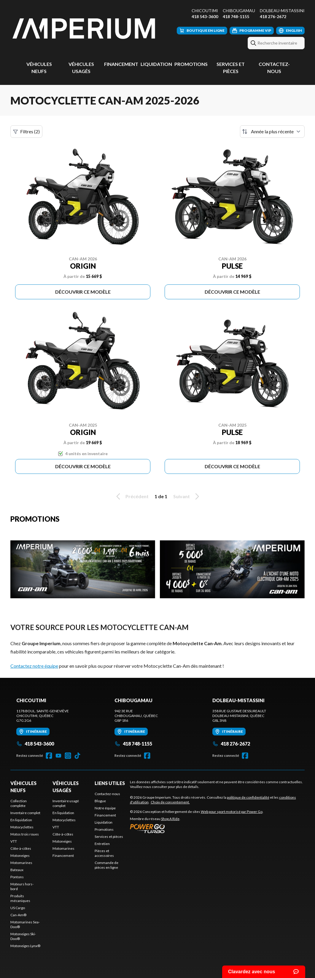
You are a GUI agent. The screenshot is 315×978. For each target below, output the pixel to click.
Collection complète (18, 803)
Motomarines (21, 862)
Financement (121, 64)
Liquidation (156, 64)
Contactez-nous (107, 794)
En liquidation (21, 820)
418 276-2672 (273, 16)
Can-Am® (18, 915)
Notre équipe (105, 808)
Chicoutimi (205, 10)
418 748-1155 (236, 16)
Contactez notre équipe (34, 666)
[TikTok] (77, 755)
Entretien (102, 843)
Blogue (100, 801)
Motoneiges (20, 855)
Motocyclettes (22, 827)
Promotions (191, 64)
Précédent (131, 496)
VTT (13, 841)
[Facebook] (48, 755)
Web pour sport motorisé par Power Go (231, 811)
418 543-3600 (205, 16)
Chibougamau (239, 10)
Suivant (187, 496)
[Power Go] (196, 828)
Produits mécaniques (20, 898)
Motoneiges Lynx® (25, 946)
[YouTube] (58, 755)
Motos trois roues (24, 834)
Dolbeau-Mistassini (282, 10)
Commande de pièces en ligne (106, 865)
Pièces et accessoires (104, 853)
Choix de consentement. (170, 802)
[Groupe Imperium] (84, 29)
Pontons (17, 877)
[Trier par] (272, 131)
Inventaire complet (25, 813)
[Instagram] (67, 755)
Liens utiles (110, 783)
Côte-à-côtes (20, 848)
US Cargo (17, 908)
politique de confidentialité (248, 797)
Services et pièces (109, 836)
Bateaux (16, 870)
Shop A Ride (170, 818)
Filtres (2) (26, 131)
